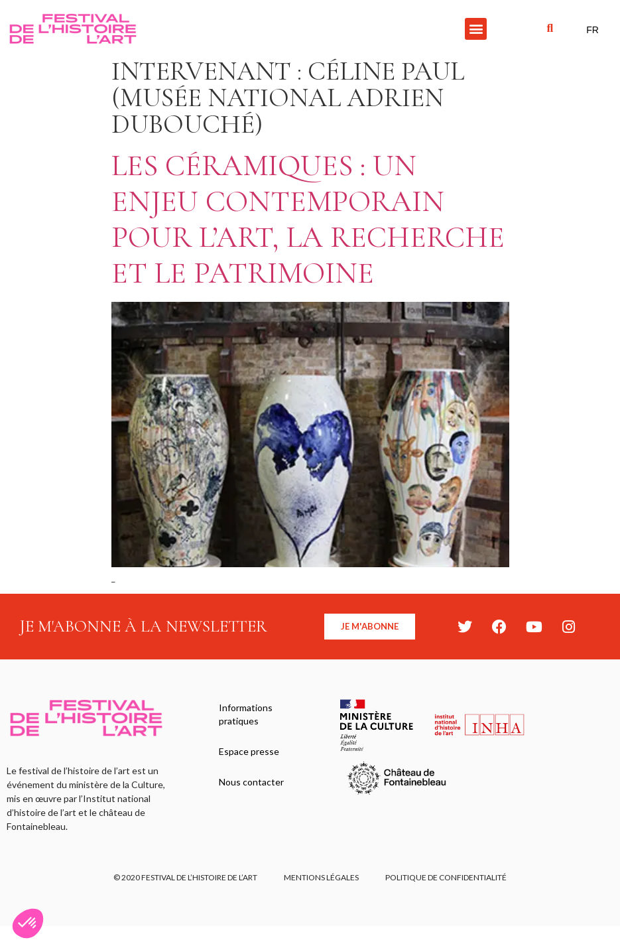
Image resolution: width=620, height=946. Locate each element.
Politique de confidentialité (446, 877)
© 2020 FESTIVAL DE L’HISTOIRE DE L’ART (185, 877)
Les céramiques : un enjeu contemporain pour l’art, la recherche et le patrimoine (308, 219)
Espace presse (249, 751)
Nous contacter (251, 781)
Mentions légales (321, 877)
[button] (476, 29)
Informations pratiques (246, 714)
